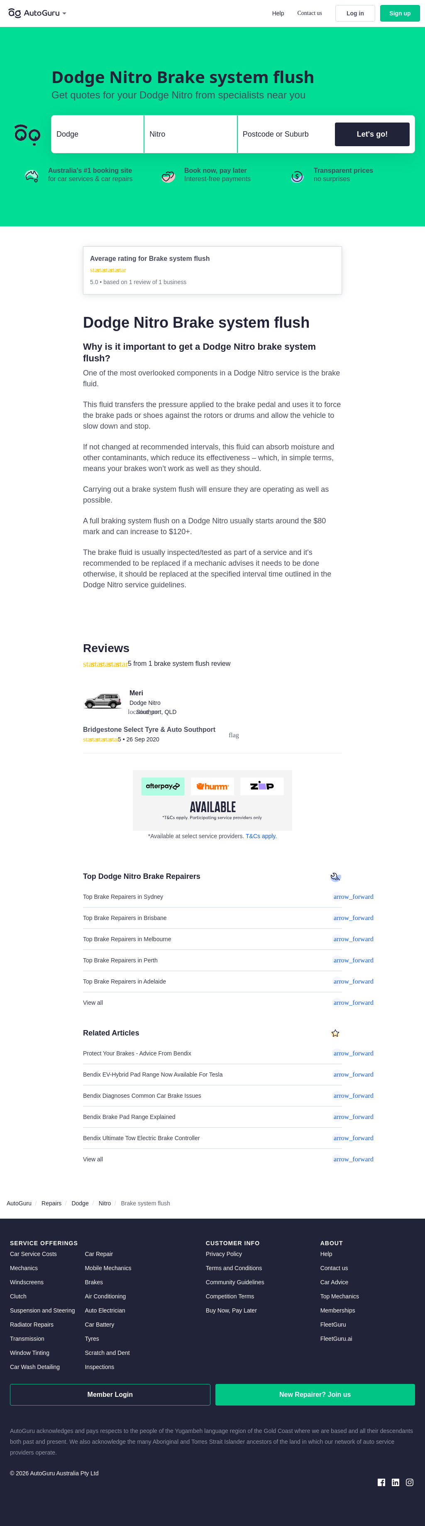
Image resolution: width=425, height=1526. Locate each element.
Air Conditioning (105, 1296)
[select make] (94, 134)
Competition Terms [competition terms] (230, 1296)
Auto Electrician (105, 1310)
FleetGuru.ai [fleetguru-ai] (336, 1338)
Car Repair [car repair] (99, 1254)
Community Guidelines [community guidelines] (235, 1282)
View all (212, 1003)
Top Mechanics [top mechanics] (339, 1296)
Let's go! (372, 134)
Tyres (92, 1338)
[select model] (187, 134)
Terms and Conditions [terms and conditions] (234, 1268)
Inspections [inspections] (99, 1367)
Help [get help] (326, 1254)
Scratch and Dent (107, 1352)
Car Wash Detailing (35, 1367)
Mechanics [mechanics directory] (24, 1268)
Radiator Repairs (32, 1324)
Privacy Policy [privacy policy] (224, 1254)
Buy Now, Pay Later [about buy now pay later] (231, 1310)
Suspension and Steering (42, 1310)
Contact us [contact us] (334, 1268)
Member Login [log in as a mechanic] (110, 1394)
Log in (355, 13)
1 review (140, 282)
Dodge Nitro (145, 702)
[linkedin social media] (395, 1482)
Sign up (399, 13)
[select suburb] (284, 134)
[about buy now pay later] (212, 800)
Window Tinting (29, 1352)
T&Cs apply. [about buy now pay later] (261, 836)
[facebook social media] (381, 1482)
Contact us (310, 13)
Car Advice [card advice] (334, 1282)
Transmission (27, 1338)
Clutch (18, 1296)
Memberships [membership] (337, 1310)
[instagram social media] (409, 1482)
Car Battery (99, 1324)
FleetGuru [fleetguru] (333, 1324)
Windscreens (27, 1282)
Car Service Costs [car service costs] (33, 1254)
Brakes (94, 1282)
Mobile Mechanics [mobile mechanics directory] (108, 1268)
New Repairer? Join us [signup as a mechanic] (315, 1394)
